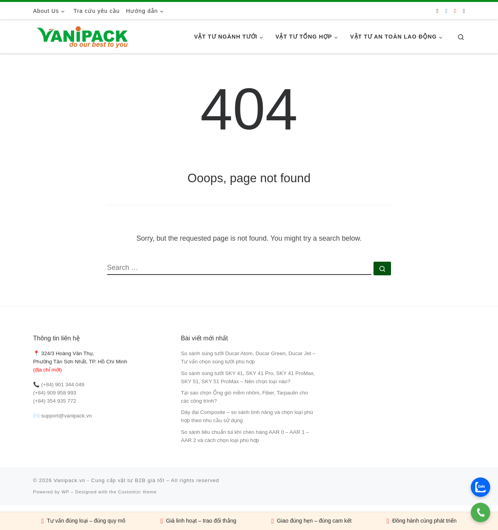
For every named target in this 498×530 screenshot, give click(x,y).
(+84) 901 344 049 (62, 384)
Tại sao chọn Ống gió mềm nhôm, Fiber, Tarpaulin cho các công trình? (244, 397)
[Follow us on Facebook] (446, 10)
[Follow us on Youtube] (455, 10)
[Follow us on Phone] (437, 10)
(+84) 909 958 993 (54, 393)
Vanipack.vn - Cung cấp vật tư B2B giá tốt (109, 480)
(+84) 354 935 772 (54, 401)
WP (65, 492)
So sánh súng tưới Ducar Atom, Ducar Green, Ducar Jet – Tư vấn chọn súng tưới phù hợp (248, 357)
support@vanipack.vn (66, 416)
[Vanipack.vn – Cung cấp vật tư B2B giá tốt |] (81, 36)
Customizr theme (137, 492)
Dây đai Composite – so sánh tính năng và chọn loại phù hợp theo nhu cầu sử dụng (247, 416)
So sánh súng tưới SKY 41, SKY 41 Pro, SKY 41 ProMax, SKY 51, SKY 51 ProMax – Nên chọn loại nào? (248, 377)
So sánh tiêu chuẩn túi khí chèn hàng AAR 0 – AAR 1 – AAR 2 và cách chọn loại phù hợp (245, 436)
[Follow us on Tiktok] (464, 10)
